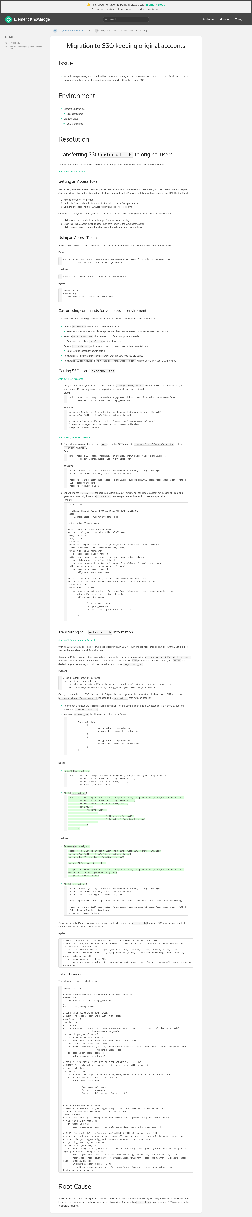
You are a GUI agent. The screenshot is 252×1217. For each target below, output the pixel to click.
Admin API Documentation (72, 171)
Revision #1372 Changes (136, 30)
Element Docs (155, 4)
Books (224, 19)
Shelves (208, 19)
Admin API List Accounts (71, 379)
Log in (239, 19)
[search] (126, 19)
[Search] (106, 19)
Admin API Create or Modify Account (77, 640)
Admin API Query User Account (74, 437)
